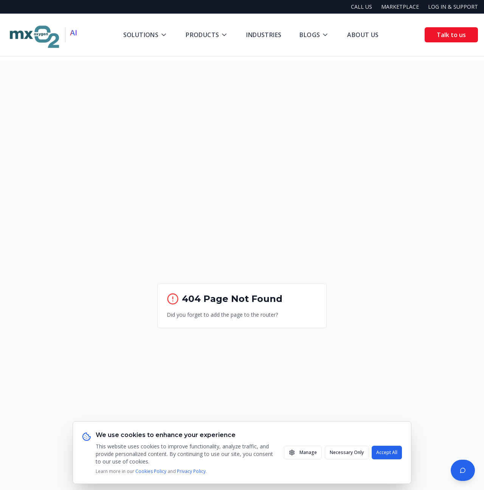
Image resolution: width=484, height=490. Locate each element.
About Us (363, 35)
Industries (263, 35)
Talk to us (451, 35)
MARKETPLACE (400, 6)
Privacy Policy (191, 471)
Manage (303, 452)
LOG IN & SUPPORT (453, 6)
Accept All (386, 452)
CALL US (361, 6)
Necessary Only (347, 452)
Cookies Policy (150, 471)
